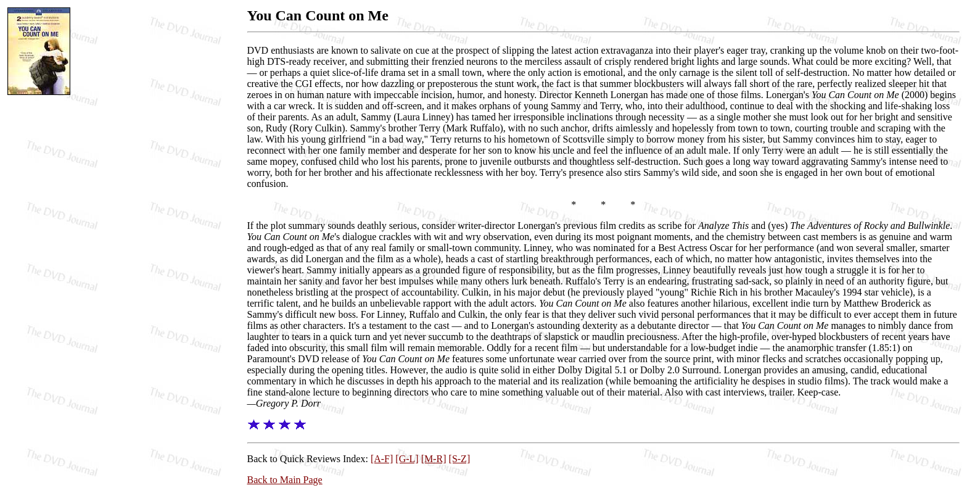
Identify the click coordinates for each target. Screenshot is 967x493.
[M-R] (433, 459)
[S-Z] (460, 459)
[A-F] (382, 459)
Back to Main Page (285, 479)
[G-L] (406, 459)
